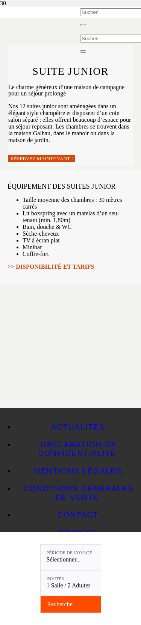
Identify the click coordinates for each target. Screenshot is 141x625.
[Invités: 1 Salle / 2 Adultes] (71, 583)
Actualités (78, 427)
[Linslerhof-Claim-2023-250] (40, 27)
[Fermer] (83, 25)
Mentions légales (78, 471)
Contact (78, 515)
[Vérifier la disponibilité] (71, 604)
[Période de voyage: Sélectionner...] (71, 557)
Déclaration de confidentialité (77, 448)
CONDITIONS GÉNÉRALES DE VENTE (79, 492)
